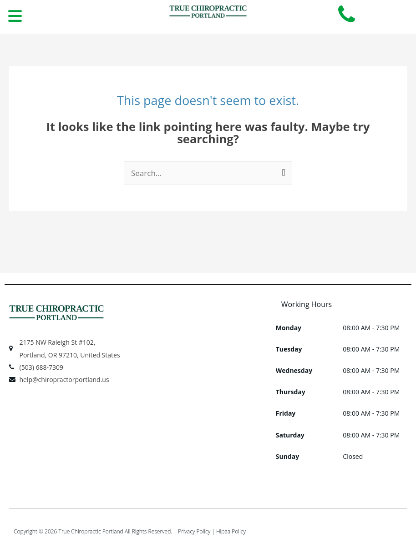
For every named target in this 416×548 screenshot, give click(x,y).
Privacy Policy (194, 531)
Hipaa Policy (231, 531)
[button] (15, 17)
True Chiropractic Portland (91, 531)
